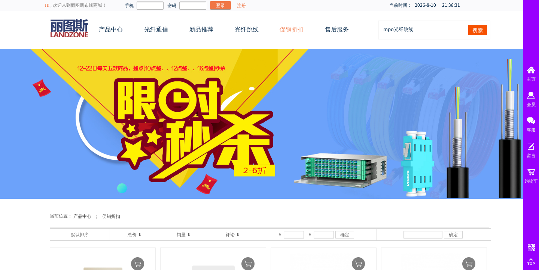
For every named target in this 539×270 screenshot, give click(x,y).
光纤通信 (156, 29)
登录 (220, 5)
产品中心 (111, 29)
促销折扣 (292, 29)
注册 (241, 5)
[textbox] (422, 29)
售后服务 (337, 29)
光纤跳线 (247, 29)
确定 (344, 234)
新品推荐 (201, 29)
